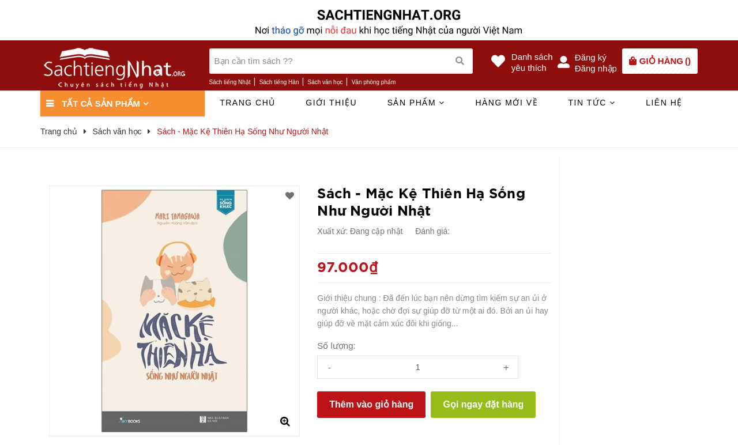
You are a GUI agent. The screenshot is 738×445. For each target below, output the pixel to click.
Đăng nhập (596, 68)
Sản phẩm (416, 102)
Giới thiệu (331, 102)
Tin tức (591, 102)
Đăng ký (591, 57)
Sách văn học (325, 82)
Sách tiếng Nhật (230, 82)
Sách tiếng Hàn (279, 82)
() (665, 61)
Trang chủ (248, 102)
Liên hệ (664, 102)
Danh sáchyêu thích (532, 62)
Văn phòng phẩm (374, 82)
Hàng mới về (506, 102)
